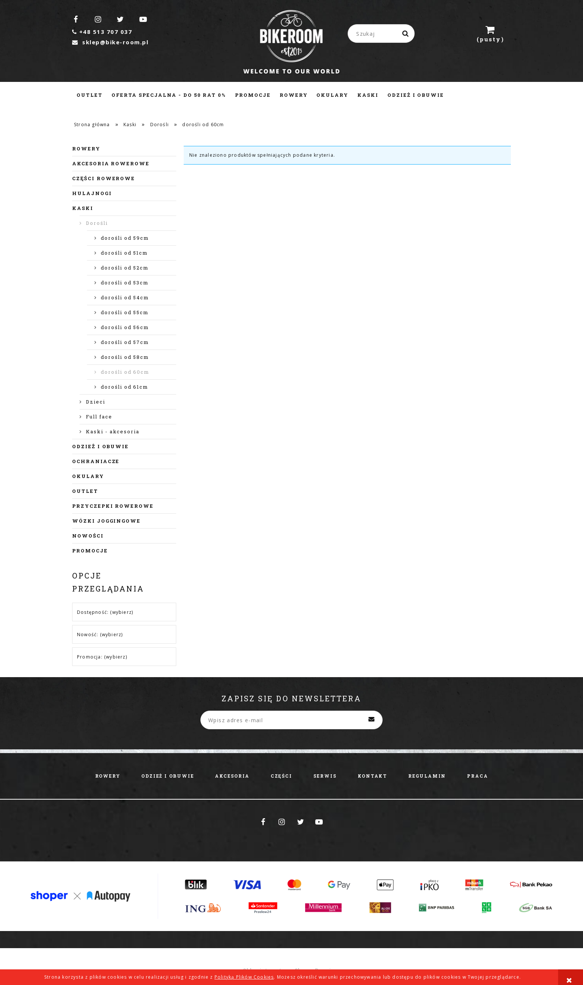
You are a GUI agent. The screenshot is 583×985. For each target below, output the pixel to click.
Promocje (90, 550)
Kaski (82, 208)
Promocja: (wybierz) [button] (102, 657)
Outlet (85, 491)
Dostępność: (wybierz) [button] (105, 612)
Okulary (88, 476)
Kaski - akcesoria (112, 431)
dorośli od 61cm (124, 386)
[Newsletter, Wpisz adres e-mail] (291, 720)
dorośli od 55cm (125, 312)
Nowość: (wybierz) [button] (100, 634)
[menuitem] (89, 95)
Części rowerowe (103, 178)
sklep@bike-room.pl (110, 42)
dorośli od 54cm (125, 297)
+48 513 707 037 (102, 31)
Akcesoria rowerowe (110, 163)
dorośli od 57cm (125, 342)
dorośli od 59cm (125, 238)
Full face (99, 416)
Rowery (86, 148)
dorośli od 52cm (125, 267)
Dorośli (97, 223)
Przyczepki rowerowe (113, 506)
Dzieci (95, 401)
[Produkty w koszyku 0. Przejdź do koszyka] (490, 33)
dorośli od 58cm (125, 357)
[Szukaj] (406, 33)
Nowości (88, 535)
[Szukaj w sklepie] (383, 33)
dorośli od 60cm (125, 372)
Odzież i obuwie (100, 446)
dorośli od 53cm (125, 282)
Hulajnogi (92, 193)
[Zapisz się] (371, 720)
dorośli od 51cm (124, 252)
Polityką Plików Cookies (244, 977)
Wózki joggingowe (106, 520)
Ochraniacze (95, 461)
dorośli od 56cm (125, 327)
